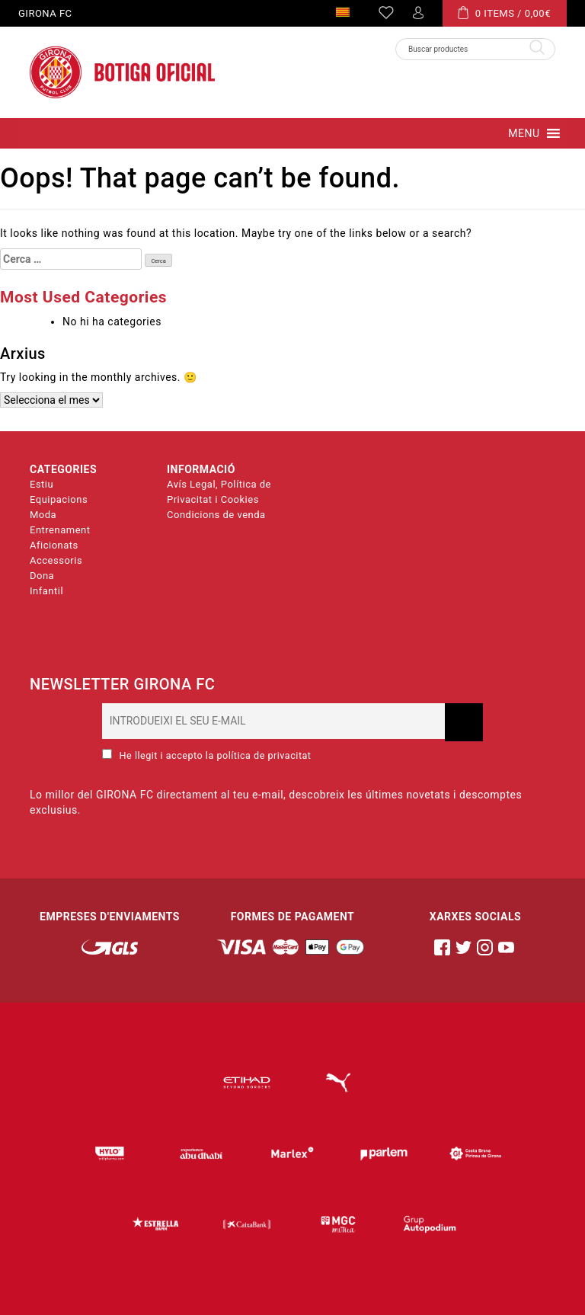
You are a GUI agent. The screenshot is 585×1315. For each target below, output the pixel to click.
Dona (42, 575)
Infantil (46, 591)
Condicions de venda (216, 514)
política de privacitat (263, 755)
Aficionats (54, 545)
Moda (43, 514)
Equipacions (59, 499)
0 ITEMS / (504, 12)
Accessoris (56, 560)
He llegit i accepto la (206, 755)
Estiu (41, 484)
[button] (523, 133)
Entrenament (60, 530)
